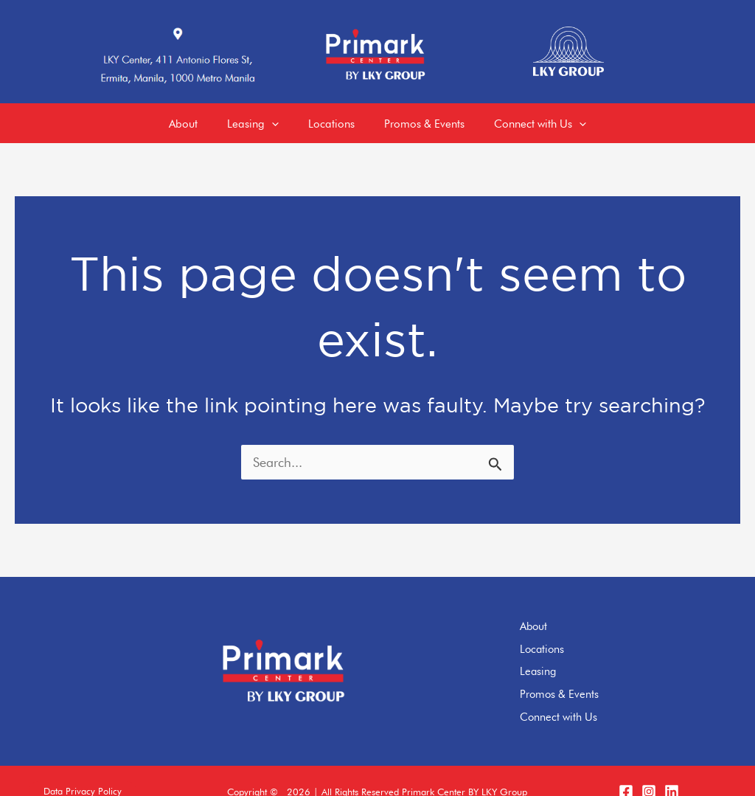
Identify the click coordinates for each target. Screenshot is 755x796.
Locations (563, 634)
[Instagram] (648, 770)
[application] (264, 118)
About (554, 613)
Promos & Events (580, 675)
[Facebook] (626, 770)
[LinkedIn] (671, 770)
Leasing (558, 655)
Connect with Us (579, 696)
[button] (82, 770)
